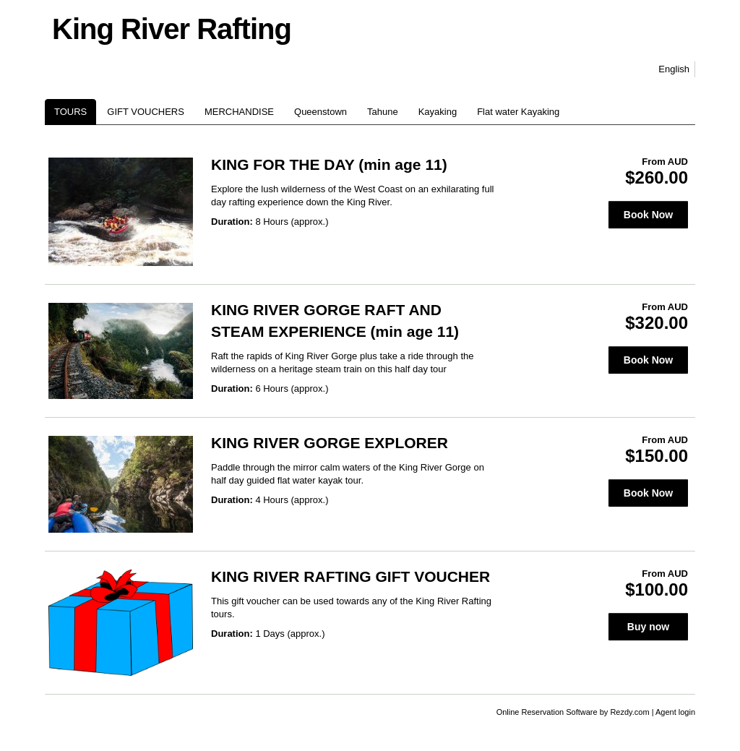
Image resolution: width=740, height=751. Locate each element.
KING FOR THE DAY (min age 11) (329, 164)
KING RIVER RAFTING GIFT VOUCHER (350, 576)
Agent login (675, 712)
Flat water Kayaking (518, 111)
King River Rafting (171, 29)
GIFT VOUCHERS (145, 111)
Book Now (648, 214)
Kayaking (437, 111)
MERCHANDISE (239, 111)
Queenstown (320, 111)
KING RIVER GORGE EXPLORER (329, 442)
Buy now (648, 626)
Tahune (382, 111)
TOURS (70, 111)
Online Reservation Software (547, 712)
